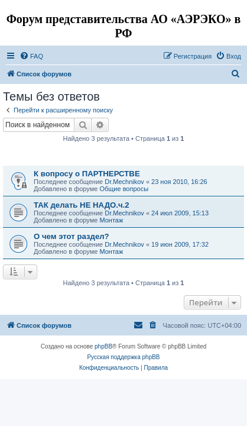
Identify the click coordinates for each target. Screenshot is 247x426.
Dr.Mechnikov (124, 181)
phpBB (103, 346)
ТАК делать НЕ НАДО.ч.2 (81, 205)
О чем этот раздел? (71, 236)
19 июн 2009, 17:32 (180, 244)
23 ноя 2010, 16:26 (179, 181)
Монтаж (111, 220)
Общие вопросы (123, 188)
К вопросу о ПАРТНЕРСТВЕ (87, 173)
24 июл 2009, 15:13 (180, 213)
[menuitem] (31, 56)
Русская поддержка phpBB (123, 357)
